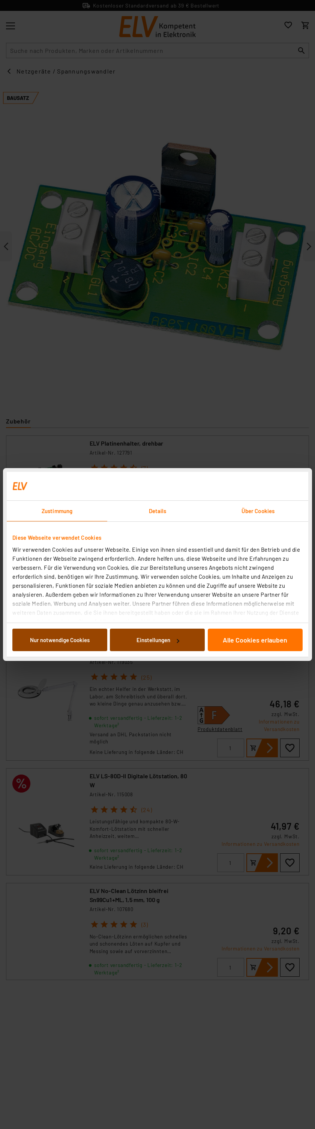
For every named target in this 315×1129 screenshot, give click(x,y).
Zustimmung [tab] (57, 510)
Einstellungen (157, 640)
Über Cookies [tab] (258, 510)
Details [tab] (157, 510)
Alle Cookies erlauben (255, 640)
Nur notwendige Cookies (60, 640)
